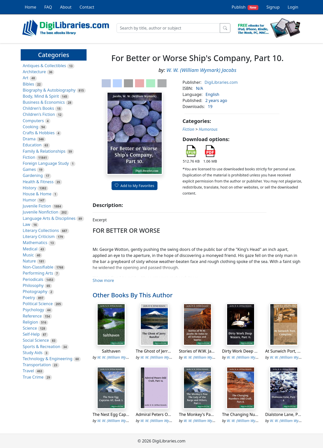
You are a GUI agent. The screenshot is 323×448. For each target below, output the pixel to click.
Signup (273, 7)
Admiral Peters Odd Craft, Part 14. (168, 414)
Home (30, 7)
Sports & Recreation (41, 346)
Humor (29, 200)
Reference (32, 316)
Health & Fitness (38, 182)
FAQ (48, 7)
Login (293, 7)
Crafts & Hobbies (39, 133)
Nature (29, 261)
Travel (28, 371)
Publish (245, 7)
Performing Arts (38, 273)
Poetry (29, 297)
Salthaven (111, 351)
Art (26, 78)
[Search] (168, 28)
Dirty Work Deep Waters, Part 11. (253, 351)
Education (32, 145)
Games (29, 169)
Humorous (208, 129)
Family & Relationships (44, 151)
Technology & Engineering (47, 358)
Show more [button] (103, 280)
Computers (33, 120)
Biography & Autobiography (49, 90)
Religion (30, 322)
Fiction (29, 157)
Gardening (33, 175)
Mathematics (35, 242)
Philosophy (33, 285)
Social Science (36, 340)
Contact (86, 7)
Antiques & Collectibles (44, 65)
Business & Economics (44, 102)
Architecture (34, 71)
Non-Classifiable (38, 267)
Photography (35, 291)
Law (26, 224)
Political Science (38, 303)
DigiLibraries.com (221, 82)
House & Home (37, 194)
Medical (30, 249)
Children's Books (38, 108)
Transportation (37, 364)
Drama (29, 139)
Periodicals (33, 279)
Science (30, 328)
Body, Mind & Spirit (41, 96)
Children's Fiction (39, 114)
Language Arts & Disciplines (49, 218)
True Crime (33, 377)
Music (28, 255)
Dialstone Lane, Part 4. (286, 414)
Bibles (28, 84)
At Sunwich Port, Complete (290, 351)
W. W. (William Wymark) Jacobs (201, 70)
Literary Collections (41, 230)
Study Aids (32, 352)
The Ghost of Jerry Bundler (161, 351)
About (65, 7)
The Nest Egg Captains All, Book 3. (125, 414)
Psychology (33, 309)
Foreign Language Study (46, 163)
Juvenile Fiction (37, 206)
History (29, 188)
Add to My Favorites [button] (134, 185)
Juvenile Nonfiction (40, 212)
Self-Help (31, 334)
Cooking (30, 126)
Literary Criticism (39, 236)
